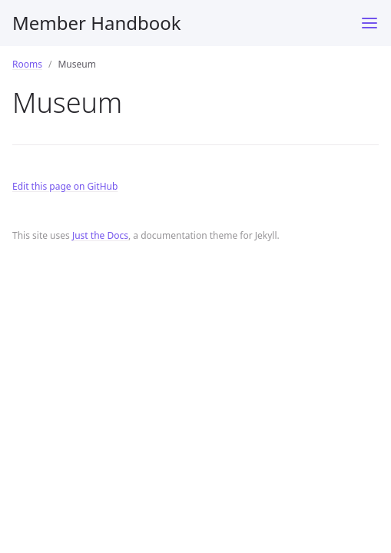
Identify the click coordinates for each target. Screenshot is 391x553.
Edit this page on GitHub (65, 186)
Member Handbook (96, 22)
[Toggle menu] (369, 23)
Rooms (27, 64)
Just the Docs (100, 235)
